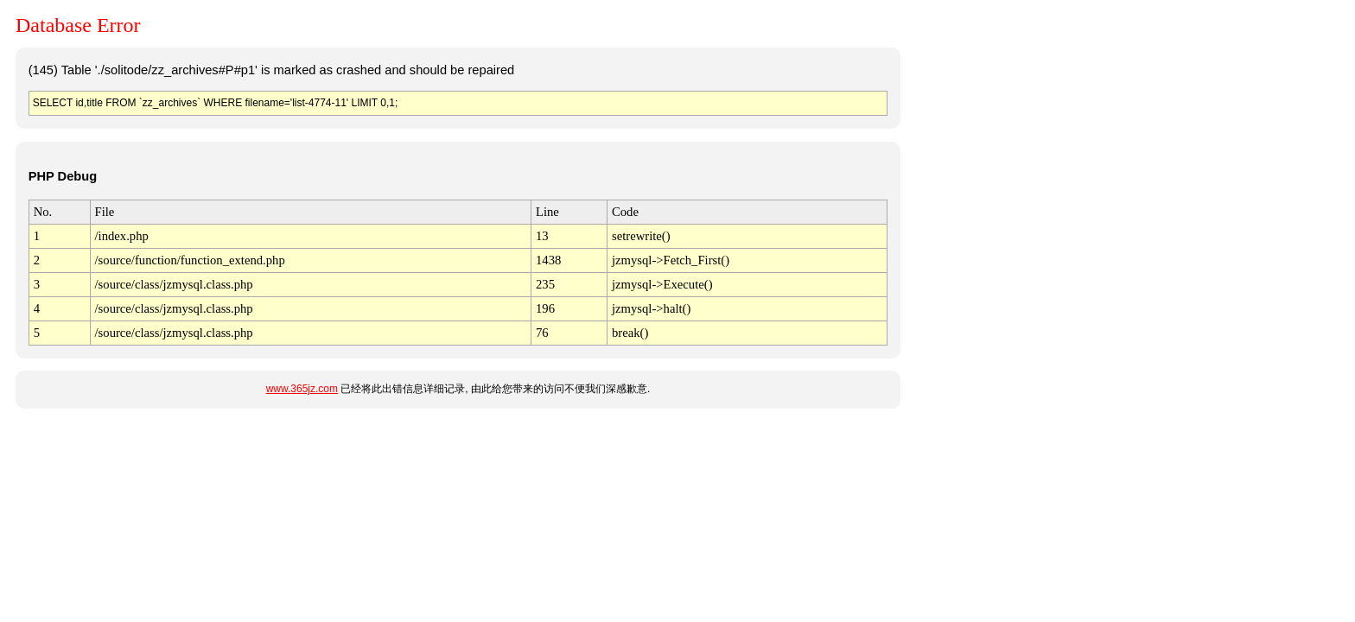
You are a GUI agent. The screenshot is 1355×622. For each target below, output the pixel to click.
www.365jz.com (302, 389)
